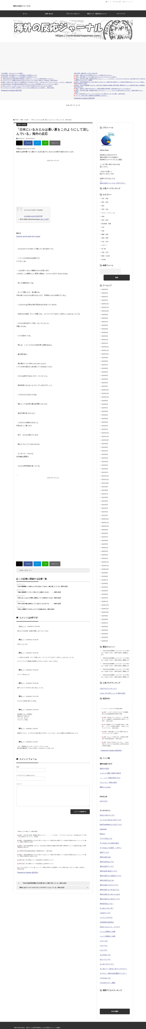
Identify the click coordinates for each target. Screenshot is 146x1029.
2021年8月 (105, 484)
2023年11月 (105, 387)
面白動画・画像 (106, 223)
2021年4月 (105, 498)
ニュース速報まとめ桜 (107, 930)
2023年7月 (105, 401)
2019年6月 (105, 577)
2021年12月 (105, 469)
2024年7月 (105, 358)
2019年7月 (105, 573)
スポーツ (104, 245)
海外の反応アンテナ (107, 860)
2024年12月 (105, 340)
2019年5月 (105, 581)
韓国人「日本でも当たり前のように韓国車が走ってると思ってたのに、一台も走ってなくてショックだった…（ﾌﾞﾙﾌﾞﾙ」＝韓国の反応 (37, 82)
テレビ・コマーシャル (108, 213)
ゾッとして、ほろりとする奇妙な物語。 (113, 702)
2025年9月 (105, 308)
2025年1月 (105, 337)
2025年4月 (105, 326)
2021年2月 (105, 505)
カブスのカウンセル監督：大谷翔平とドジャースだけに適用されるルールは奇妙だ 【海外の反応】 (28, 87)
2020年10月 (105, 520)
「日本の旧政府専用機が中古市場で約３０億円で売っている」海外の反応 (42, 883)
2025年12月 (105, 297)
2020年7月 (105, 530)
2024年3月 (105, 373)
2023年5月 (105, 409)
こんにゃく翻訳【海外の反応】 (110, 767)
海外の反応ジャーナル (26, 5)
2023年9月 (105, 394)
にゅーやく (104, 944)
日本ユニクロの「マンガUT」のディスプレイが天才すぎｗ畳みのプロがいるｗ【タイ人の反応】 (27, 86)
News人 (102, 827)
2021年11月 (105, 473)
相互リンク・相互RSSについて (97, 13)
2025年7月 (105, 315)
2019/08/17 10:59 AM (32, 683)
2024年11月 (105, 344)
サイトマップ (128, 1)
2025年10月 (105, 305)
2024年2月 (105, 376)
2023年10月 (105, 391)
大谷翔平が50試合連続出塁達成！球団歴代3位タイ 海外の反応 (35, 851)
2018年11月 (105, 602)
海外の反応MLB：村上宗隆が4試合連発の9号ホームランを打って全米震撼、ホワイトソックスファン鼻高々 (30, 84)
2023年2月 (105, 419)
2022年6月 (105, 448)
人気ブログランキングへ (108, 682)
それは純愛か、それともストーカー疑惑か (12, 73)
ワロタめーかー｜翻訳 (107, 976)
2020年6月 (105, 534)
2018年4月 (105, 627)
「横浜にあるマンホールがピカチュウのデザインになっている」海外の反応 (41, 887)
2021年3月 (105, 502)
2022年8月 (105, 441)
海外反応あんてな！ (107, 897)
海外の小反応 (104, 762)
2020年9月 (105, 523)
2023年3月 (105, 416)
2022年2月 (105, 462)
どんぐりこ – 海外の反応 (108, 776)
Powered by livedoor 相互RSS (11, 90)
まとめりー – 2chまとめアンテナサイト (113, 962)
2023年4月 (105, 412)
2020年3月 (105, 545)
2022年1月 (105, 466)
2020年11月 (105, 516)
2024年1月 (105, 380)
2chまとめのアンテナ (107, 809)
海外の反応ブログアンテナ (109, 879)
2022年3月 (105, 459)
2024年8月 (105, 355)
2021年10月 (105, 477)
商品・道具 (105, 202)
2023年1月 (105, 423)
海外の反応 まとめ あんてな (109, 883)
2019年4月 (105, 584)
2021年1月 (105, 509)
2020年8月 (105, 527)
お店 (103, 227)
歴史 (103, 205)
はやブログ (104, 795)
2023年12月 (105, 383)
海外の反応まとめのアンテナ (110, 893)
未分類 (104, 259)
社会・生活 (105, 241)
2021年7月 (105, 487)
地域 (103, 216)
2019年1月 (105, 595)
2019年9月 (105, 566)
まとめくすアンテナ (107, 958)
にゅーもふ (104, 939)
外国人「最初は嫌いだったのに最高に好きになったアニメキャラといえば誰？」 (96, 77)
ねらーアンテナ (105, 953)
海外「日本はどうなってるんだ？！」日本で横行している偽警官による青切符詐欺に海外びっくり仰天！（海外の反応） (115, 713)
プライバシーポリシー (73, 13)
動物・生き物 (24, 570)
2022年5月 (105, 452)
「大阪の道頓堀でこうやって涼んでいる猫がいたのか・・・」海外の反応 (38, 592)
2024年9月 (105, 351)
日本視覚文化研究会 (107, 916)
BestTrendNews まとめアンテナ (111, 818)
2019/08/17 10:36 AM (33, 626)
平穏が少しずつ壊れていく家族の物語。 (28, 831)
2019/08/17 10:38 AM (32, 639)
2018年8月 (105, 613)
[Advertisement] (73, 56)
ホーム (109, 1)
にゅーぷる (104, 934)
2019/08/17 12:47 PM (32, 696)
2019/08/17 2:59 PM (32, 728)
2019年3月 (105, 588)
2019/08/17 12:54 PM (32, 709)
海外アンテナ (104, 846)
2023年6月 (105, 405)
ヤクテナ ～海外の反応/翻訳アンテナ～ (113, 967)
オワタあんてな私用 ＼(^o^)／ (111, 841)
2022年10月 (105, 434)
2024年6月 (105, 362)
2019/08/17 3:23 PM (32, 742)
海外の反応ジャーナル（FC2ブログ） (113, 183)
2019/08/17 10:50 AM (32, 653)
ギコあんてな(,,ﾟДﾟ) (106, 902)
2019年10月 (105, 563)
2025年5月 (105, 322)
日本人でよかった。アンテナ (110, 921)
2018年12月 (105, 599)
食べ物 (104, 248)
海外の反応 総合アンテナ (108, 865)
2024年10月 (105, 348)
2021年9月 (105, 480)
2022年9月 (105, 437)
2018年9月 (105, 609)
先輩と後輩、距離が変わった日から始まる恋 (85, 73)
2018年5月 (105, 624)
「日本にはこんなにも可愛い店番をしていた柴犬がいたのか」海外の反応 (38, 598)
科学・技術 (105, 198)
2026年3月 (105, 287)
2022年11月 (105, 430)
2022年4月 (105, 455)
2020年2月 (105, 548)
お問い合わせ (49, 13)
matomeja (103, 823)
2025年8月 (105, 312)
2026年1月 (105, 294)
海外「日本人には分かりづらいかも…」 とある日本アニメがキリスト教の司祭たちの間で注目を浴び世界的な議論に (115, 737)
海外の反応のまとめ (107, 874)
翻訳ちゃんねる (105, 781)
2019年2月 (105, 591)
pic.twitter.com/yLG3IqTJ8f (33, 216)
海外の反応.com (105, 851)
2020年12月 (105, 513)
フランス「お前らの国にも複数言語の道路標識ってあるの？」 (91, 95)
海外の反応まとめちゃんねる (110, 888)
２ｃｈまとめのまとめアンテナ (110, 813)
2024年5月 (105, 365)
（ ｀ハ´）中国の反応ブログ (110, 771)
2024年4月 (105, 369)
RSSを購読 (117, 1)
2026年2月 (105, 290)
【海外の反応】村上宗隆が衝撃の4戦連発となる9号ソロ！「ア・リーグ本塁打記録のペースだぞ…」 (28, 78)
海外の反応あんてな (107, 855)
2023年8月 (105, 398)
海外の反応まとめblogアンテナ (110, 869)
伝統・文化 (105, 252)
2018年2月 (105, 634)
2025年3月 (105, 330)
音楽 (103, 231)
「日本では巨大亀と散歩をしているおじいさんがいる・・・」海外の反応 (38, 603)
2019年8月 (105, 570)
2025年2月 (105, 333)
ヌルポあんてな (105, 948)
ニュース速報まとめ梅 (107, 925)
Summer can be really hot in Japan (28, 236)
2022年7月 (105, 444)
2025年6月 (105, 319)
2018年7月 (105, 617)
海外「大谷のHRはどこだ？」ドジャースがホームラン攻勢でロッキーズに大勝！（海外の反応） (100, 93)
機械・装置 (105, 234)
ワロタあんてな (105, 972)
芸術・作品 (105, 209)
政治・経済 (105, 220)
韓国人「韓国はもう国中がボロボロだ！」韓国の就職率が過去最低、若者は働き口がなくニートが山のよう (103, 88)
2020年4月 (105, 541)
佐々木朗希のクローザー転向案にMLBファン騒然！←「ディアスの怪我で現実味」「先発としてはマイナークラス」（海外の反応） (115, 720)
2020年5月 (105, 538)
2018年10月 (105, 606)
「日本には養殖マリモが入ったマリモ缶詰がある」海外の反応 (35, 609)
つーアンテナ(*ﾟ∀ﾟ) (106, 911)
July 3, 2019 (44, 219)
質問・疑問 (105, 238)
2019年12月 (105, 556)
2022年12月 (105, 426)
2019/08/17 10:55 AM (32, 670)
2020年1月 (105, 552)
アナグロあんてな (106, 832)
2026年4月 (105, 283)
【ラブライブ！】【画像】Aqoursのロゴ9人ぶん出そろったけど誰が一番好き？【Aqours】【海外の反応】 (30, 80)
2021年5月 (105, 495)
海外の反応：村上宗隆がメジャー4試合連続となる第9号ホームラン (19, 75)
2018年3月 (105, 631)
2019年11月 (105, 559)
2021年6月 (105, 491)
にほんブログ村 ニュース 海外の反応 (112, 687)
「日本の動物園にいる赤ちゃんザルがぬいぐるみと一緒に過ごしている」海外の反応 (42, 586)
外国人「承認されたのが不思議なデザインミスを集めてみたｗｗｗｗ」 (93, 75)
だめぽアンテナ (105, 907)
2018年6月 (105, 620)
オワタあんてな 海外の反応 (109, 837)
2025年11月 (105, 301)
